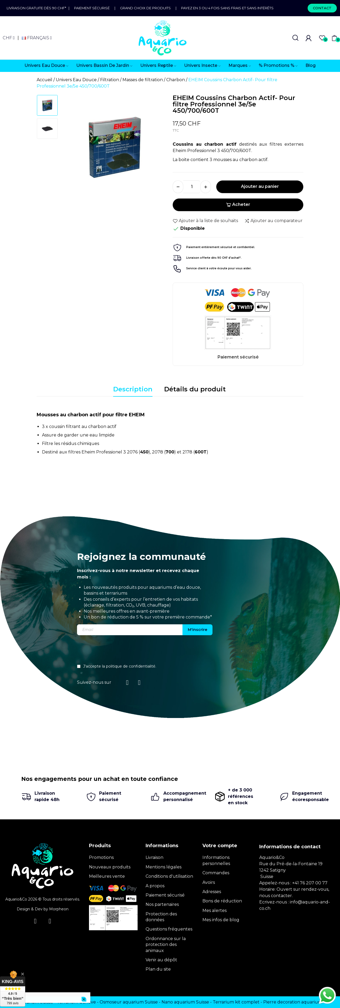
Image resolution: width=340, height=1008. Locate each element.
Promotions (101, 857)
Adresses (211, 891)
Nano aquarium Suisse (185, 1002)
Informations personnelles (216, 860)
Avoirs (208, 882)
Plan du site (158, 969)
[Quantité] (191, 186)
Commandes (215, 872)
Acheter (238, 204)
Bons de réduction (222, 900)
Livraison (154, 857)
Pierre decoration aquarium (292, 1002)
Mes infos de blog (220, 919)
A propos (155, 885)
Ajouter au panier (260, 186)
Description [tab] (132, 389)
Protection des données (161, 916)
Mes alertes (214, 910)
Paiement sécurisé (92, 8)
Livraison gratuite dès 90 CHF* (38, 8)
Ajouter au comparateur (273, 220)
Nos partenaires (162, 904)
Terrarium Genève (76, 1002)
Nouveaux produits (109, 866)
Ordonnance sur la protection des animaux (166, 944)
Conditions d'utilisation (169, 876)
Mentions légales (163, 866)
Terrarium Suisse (35, 1002)
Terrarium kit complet (236, 1002)
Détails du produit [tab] (195, 389)
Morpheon (59, 909)
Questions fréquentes (169, 929)
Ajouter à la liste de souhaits (205, 220)
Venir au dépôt (161, 959)
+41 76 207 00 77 (310, 882)
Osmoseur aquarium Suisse (129, 1002)
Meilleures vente (107, 876)
